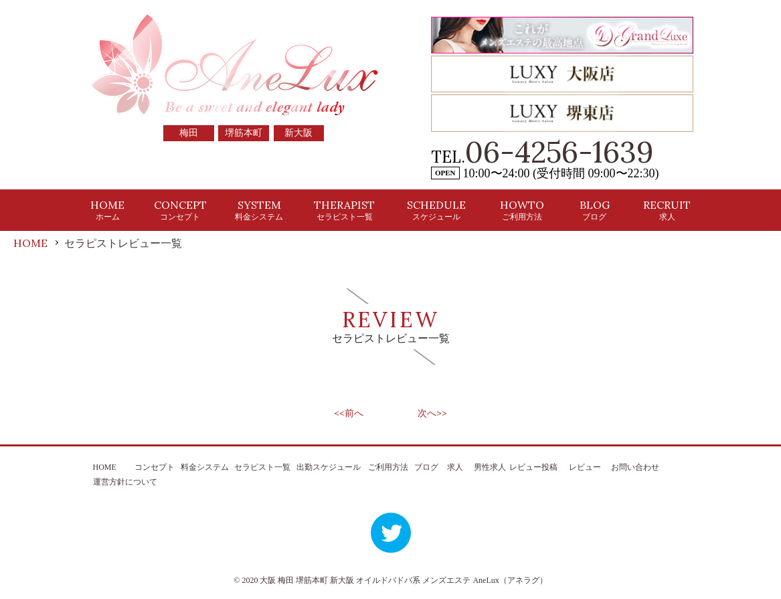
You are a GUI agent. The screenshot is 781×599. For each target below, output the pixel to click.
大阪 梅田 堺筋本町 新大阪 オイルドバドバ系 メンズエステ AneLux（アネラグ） (403, 580)
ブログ (426, 467)
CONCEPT (180, 210)
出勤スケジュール (328, 467)
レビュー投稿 (533, 467)
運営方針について (125, 482)
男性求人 (490, 467)
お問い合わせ (635, 467)
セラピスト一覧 (262, 467)
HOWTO (522, 210)
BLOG (595, 210)
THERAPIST (344, 210)
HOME (107, 210)
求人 (455, 467)
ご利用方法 (388, 467)
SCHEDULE (436, 210)
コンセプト (155, 467)
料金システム (205, 467)
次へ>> (432, 413)
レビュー (585, 467)
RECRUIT (667, 210)
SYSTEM (259, 210)
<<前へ (348, 413)
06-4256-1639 (559, 152)
